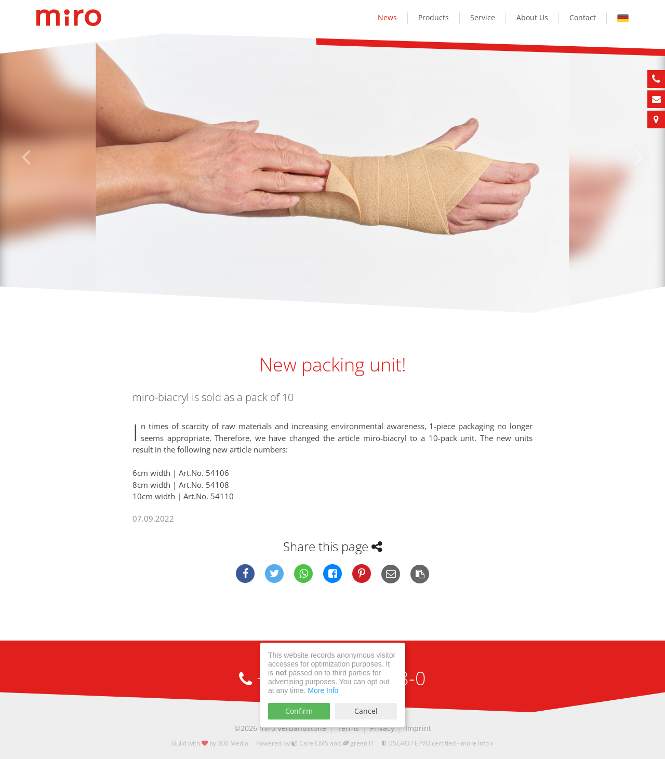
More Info (323, 690)
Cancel (366, 711)
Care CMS (309, 743)
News (387, 17)
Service (482, 17)
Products (433, 17)
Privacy (382, 728)
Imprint (418, 728)
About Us (532, 17)
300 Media (233, 743)
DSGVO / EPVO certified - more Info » (438, 743)
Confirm (299, 711)
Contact (582, 17)
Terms (348, 728)
